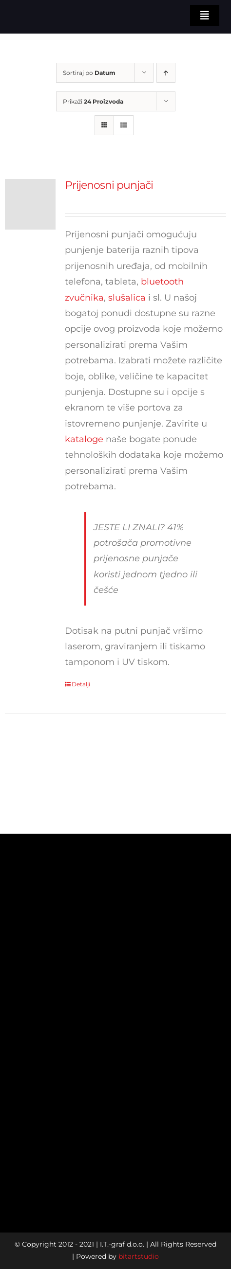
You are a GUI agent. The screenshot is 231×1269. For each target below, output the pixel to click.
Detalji (81, 684)
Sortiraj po (89, 72)
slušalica (127, 297)
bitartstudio (138, 1256)
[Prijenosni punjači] (30, 204)
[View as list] (123, 125)
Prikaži (93, 101)
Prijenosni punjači (109, 185)
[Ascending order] (165, 73)
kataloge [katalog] (84, 439)
